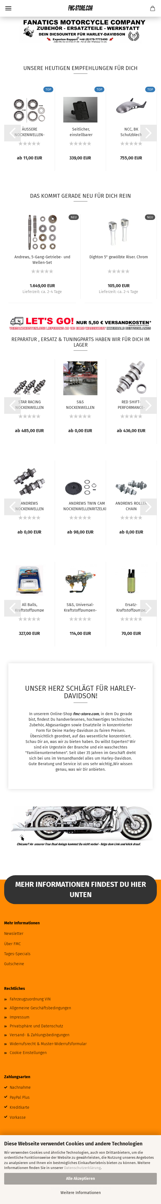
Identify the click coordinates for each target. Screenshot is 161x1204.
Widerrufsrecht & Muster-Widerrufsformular (48, 1044)
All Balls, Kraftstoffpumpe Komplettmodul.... (29, 607)
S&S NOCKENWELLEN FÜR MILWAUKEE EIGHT (80, 404)
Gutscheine (14, 964)
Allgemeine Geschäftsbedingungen (40, 1008)
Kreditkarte (19, 1107)
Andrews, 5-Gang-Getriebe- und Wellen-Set (42, 259)
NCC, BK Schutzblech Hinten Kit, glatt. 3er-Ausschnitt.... (131, 131)
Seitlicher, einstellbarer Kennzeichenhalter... (81, 131)
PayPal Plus (20, 1097)
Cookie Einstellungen (28, 1052)
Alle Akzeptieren (80, 1178)
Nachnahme (20, 1087)
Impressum (19, 1017)
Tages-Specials (17, 954)
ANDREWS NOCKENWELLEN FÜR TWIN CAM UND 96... (29, 505)
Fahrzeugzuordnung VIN (30, 999)
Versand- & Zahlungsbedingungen (39, 1035)
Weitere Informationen (81, 1192)
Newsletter (13, 933)
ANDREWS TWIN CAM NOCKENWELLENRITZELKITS (86, 505)
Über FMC (12, 944)
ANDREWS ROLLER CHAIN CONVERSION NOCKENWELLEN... (131, 505)
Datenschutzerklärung (82, 1168)
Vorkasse (18, 1117)
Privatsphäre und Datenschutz (36, 1026)
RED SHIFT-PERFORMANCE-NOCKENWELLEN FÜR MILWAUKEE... (131, 404)
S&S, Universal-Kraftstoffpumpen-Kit (80, 607)
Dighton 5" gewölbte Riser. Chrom (118, 257)
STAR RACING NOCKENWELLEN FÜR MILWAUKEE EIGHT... (29, 404)
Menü (8, 8)
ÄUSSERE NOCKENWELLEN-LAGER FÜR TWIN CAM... (29, 131)
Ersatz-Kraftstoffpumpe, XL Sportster (131, 607)
